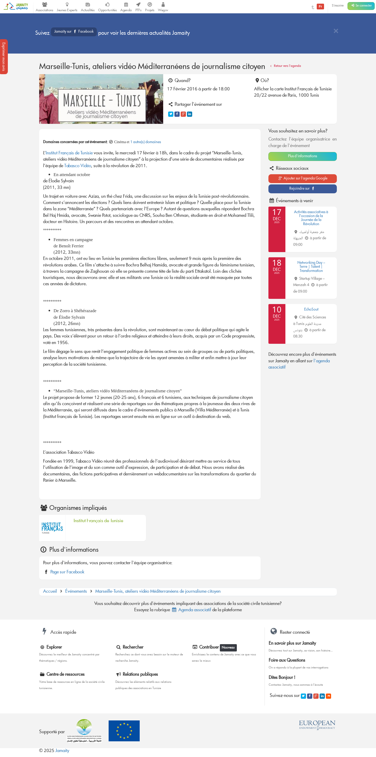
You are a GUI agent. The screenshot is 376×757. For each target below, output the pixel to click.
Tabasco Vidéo (77, 166)
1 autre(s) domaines (145, 142)
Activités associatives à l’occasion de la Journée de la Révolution (311, 218)
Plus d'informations (302, 156)
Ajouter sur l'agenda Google (302, 179)
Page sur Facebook (67, 572)
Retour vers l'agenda (285, 66)
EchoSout (311, 310)
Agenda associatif (191, 610)
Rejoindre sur (302, 189)
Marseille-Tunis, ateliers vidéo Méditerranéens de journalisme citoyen (158, 592)
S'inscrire (338, 6)
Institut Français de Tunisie (69, 153)
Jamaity (62, 751)
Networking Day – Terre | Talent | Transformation (311, 267)
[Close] (335, 31)
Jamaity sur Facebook (73, 32)
